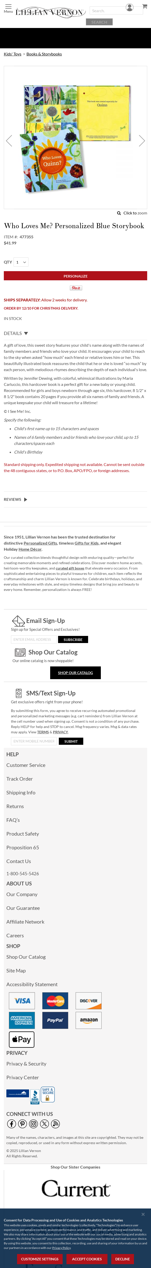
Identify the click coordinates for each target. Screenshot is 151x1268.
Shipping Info (20, 792)
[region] (75, 1238)
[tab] (75, 333)
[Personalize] (75, 275)
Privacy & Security (26, 1063)
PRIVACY (60, 732)
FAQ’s (13, 820)
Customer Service (25, 765)
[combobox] (116, 10)
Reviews (12, 499)
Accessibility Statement (32, 984)
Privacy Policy (61, 1248)
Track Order (19, 779)
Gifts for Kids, (87, 543)
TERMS (43, 732)
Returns (15, 806)
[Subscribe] (73, 639)
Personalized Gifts (40, 543)
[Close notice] (143, 1214)
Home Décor (30, 549)
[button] (9, 140)
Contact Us (18, 861)
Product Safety (22, 833)
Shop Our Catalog (75, 673)
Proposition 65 (22, 847)
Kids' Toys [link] (12, 53)
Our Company (21, 894)
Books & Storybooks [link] (44, 53)
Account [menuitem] (130, 32)
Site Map (16, 970)
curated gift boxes (70, 568)
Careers (15, 935)
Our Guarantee (23, 908)
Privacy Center (22, 1077)
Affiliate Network (25, 922)
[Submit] (71, 741)
